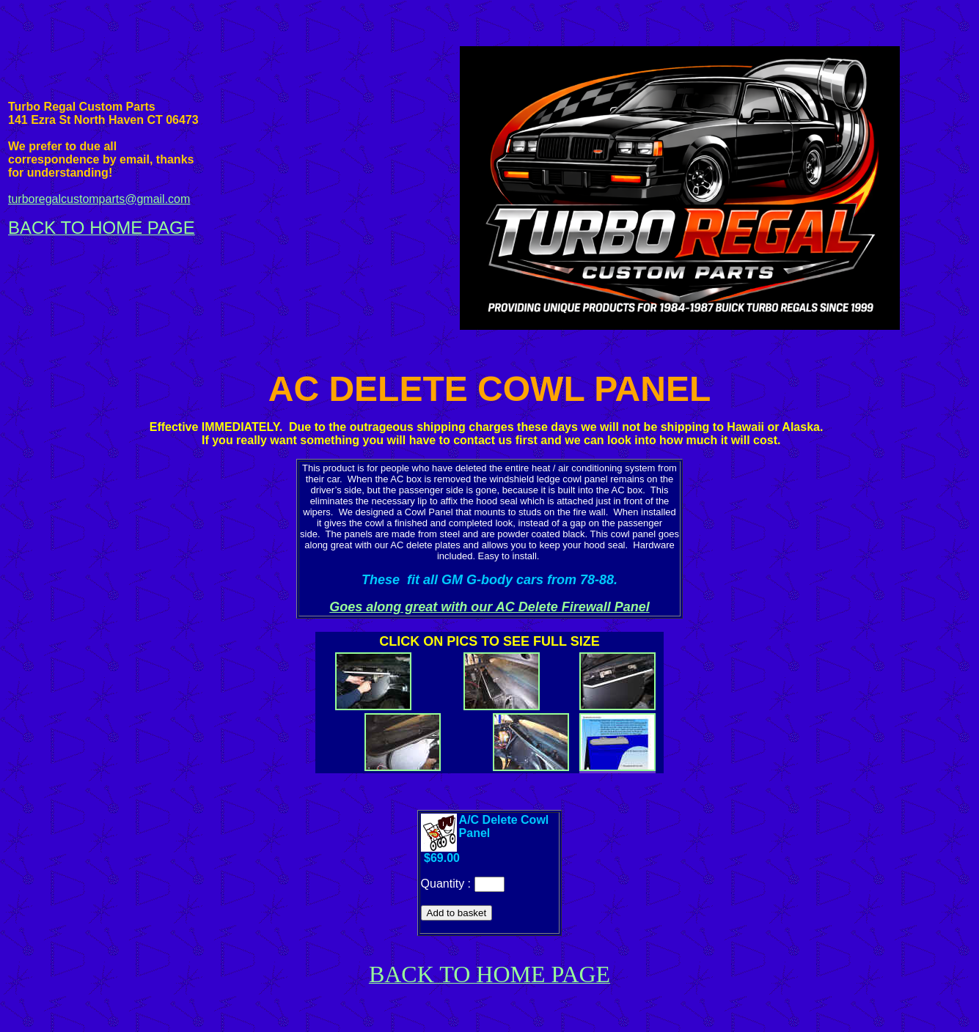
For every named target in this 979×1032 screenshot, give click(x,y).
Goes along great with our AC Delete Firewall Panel (489, 607)
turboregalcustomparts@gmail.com (99, 199)
